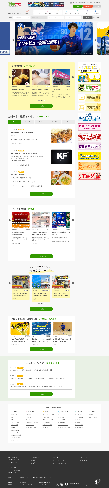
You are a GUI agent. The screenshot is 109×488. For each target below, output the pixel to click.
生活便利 (77, 422)
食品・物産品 (61, 420)
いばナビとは (83, 457)
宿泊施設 (91, 415)
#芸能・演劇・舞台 (16, 243)
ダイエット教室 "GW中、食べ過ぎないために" (25, 153)
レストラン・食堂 (15, 437)
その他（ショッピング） (64, 427)
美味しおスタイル (14, 472)
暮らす (77, 14)
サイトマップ (42, 485)
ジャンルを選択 (53, 18)
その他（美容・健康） (31, 427)
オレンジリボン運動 (14, 470)
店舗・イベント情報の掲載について (42, 477)
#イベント (35, 298)
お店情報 (33, 460)
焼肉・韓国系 (14, 425)
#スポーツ (61, 241)
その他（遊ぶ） (47, 427)
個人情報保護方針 (24, 482)
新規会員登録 (88, 6)
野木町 (67, 290)
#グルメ (15, 298)
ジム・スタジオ (30, 425)
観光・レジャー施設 (48, 420)
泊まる (87, 14)
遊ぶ (57, 14)
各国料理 (13, 427)
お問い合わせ (83, 460)
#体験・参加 (55, 241)
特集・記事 (11, 14)
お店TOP (27, 14)
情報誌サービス (24, 477)
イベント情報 (35, 457)
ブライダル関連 (79, 417)
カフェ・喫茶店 (15, 430)
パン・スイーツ (15, 432)
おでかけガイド (13, 467)
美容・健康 (48, 14)
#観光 (34, 299)
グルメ (38, 14)
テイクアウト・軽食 (16, 435)
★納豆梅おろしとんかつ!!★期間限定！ (23, 132)
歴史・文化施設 (47, 422)
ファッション (61, 415)
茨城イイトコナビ (14, 460)
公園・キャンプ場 (47, 425)
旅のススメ (12, 465)
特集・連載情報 (12, 457)
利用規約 (10, 485)
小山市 (26, 290)
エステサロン (29, 417)
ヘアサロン (28, 415)
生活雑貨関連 (61, 422)
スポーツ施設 (46, 417)
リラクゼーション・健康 (32, 422)
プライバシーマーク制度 (74, 483)
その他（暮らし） (80, 427)
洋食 (12, 417)
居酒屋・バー (14, 415)
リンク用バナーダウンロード (26, 485)
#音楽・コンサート (36, 243)
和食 (12, 420)
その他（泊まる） (93, 417)
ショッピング (67, 14)
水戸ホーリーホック (14, 462)
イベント (19, 14)
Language (97, 6)
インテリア (61, 417)
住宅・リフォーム (80, 420)
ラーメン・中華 (15, 422)
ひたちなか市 (46, 290)
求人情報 (96, 14)
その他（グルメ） (15, 440)
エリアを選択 (18, 18)
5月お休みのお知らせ (18, 174)
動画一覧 (55, 457)
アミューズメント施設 (48, 415)
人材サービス (11, 477)
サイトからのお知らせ (59, 463)
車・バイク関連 (79, 425)
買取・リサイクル (63, 425)
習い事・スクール (80, 415)
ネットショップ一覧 (59, 460)
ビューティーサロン (31, 420)
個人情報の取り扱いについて (46, 482)
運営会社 (10, 482)
